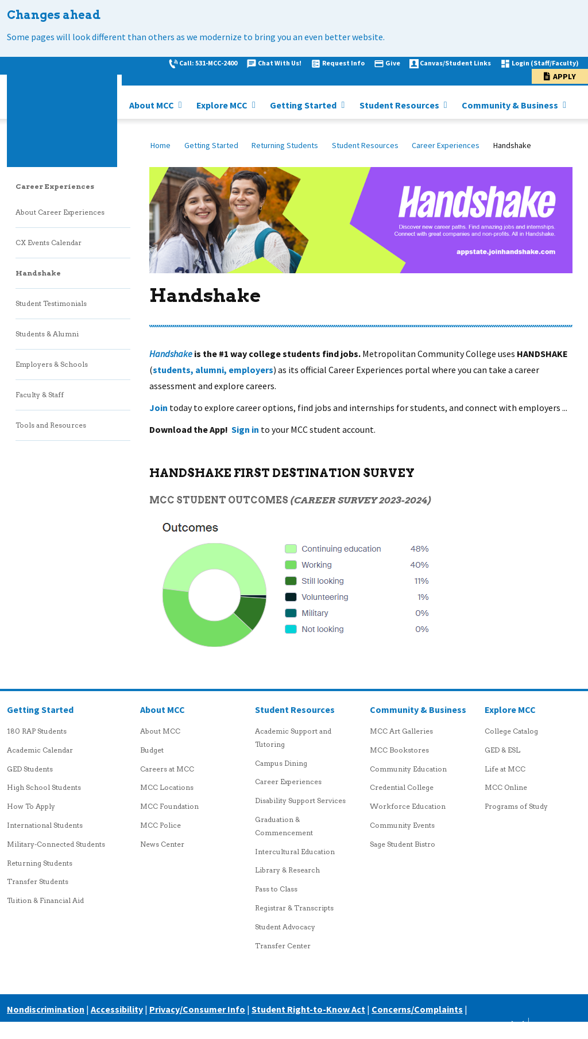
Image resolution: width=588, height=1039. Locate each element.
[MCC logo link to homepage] (62, 112)
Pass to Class (276, 889)
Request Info (343, 63)
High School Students (44, 787)
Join (158, 407)
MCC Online (506, 787)
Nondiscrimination (45, 1009)
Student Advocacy (285, 926)
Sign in (245, 429)
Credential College (402, 787)
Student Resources (400, 105)
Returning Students (285, 145)
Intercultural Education (295, 851)
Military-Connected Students (56, 844)
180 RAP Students (37, 731)
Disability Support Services (300, 800)
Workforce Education (408, 806)
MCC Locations (167, 787)
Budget (152, 750)
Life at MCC (505, 769)
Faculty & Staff (40, 394)
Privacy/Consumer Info (197, 1009)
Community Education (408, 769)
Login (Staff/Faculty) (545, 63)
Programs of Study (516, 806)
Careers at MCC (167, 769)
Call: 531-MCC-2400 (208, 63)
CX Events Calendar (49, 242)
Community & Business (511, 105)
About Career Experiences (60, 212)
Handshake (38, 273)
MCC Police (160, 825)
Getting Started (304, 105)
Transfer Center (283, 945)
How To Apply (31, 806)
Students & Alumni (47, 333)
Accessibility (117, 1009)
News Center (162, 844)
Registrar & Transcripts (294, 908)
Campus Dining (281, 763)
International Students (45, 825)
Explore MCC (222, 105)
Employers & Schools (52, 364)
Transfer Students (37, 881)
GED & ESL (502, 750)
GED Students (30, 769)
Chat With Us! (279, 63)
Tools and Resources (51, 425)
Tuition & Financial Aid (45, 900)
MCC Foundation (169, 806)
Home (160, 145)
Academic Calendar (40, 750)
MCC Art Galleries (401, 731)
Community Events (402, 825)
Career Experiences (445, 145)
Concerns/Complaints (417, 1009)
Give (392, 63)
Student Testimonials (51, 303)
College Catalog (511, 731)
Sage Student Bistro (402, 844)
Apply (564, 76)
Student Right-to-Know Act (308, 1009)
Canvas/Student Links (455, 63)
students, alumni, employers (213, 369)
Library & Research (287, 870)
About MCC (152, 105)
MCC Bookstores (399, 750)
